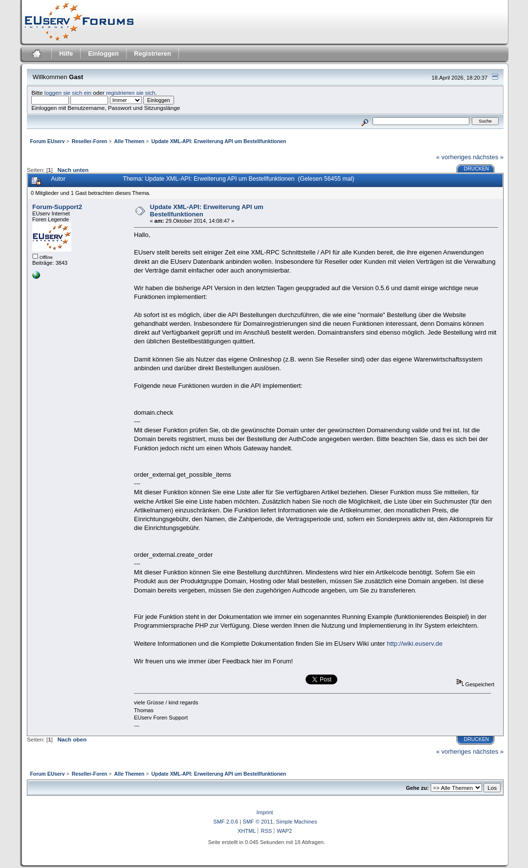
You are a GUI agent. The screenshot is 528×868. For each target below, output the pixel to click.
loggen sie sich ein (67, 92)
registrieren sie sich (130, 92)
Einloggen (103, 53)
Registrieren (152, 53)
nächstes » (488, 157)
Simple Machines (296, 822)
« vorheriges (453, 157)
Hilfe (66, 53)
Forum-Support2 (57, 207)
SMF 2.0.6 (225, 822)
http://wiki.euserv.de (414, 643)
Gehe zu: (417, 788)
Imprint (265, 812)
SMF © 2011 (257, 822)
